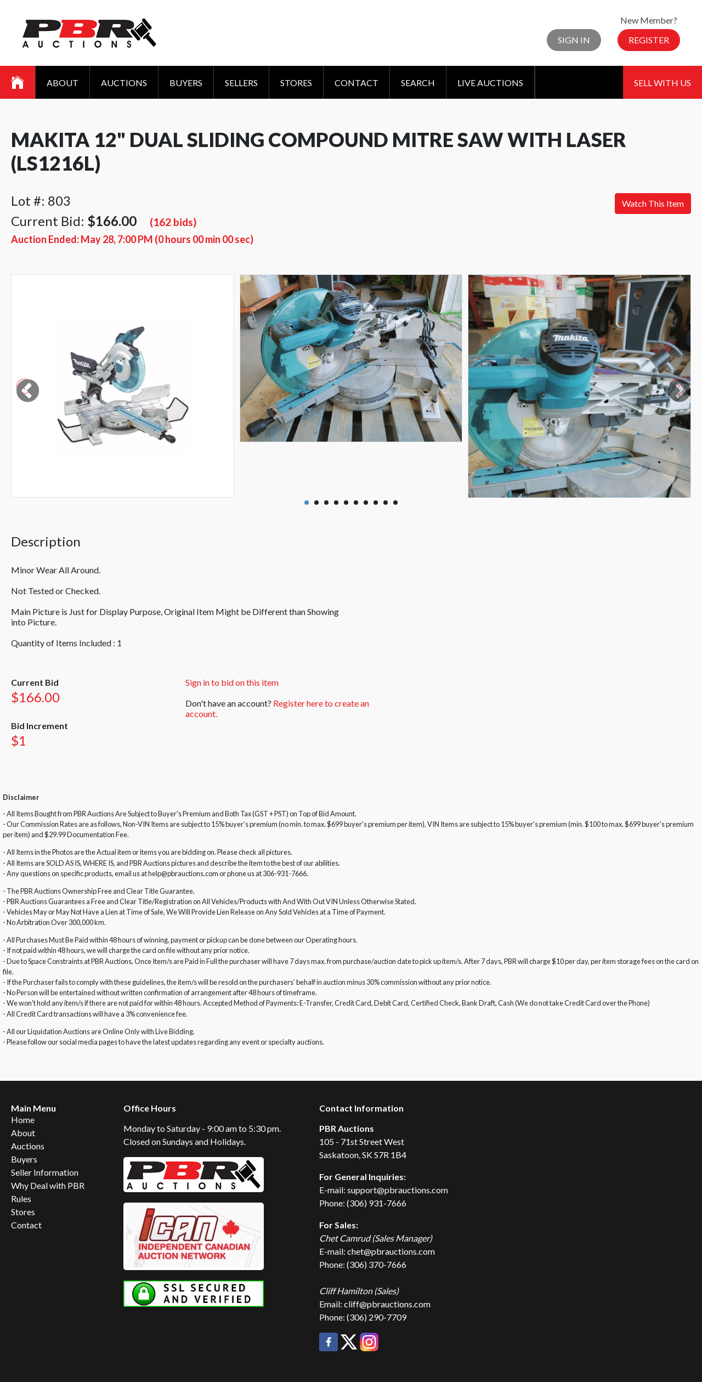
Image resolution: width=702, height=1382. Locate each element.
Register (649, 40)
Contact (356, 82)
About (62, 82)
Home (23, 1119)
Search (418, 82)
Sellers (241, 82)
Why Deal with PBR (47, 1185)
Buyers (185, 82)
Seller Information (44, 1172)
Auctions (124, 82)
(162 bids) (173, 222)
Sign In (574, 40)
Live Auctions (490, 82)
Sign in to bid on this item (232, 682)
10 (395, 502)
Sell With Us (662, 82)
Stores (296, 82)
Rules (21, 1198)
